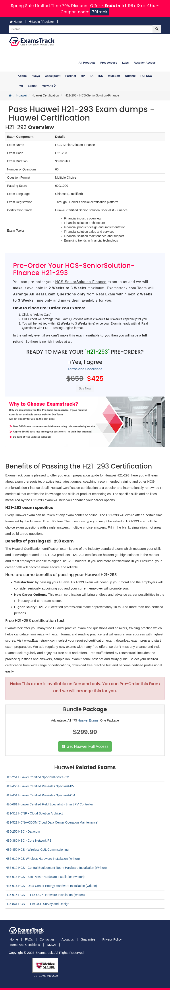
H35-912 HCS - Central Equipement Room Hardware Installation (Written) (56, 867)
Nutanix (130, 75)
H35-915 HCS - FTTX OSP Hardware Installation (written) (45, 895)
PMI (20, 85)
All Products (87, 62)
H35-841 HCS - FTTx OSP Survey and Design (37, 904)
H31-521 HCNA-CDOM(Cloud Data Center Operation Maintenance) (52, 822)
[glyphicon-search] (157, 29)
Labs (125, 62)
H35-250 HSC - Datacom (23, 831)
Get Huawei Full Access (85, 746)
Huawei (21, 95)
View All (49, 85)
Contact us (47, 939)
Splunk (32, 85)
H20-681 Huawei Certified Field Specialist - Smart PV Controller (49, 804)
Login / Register (41, 21)
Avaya (35, 75)
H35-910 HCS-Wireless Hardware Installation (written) (43, 858)
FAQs (29, 939)
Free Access (108, 62)
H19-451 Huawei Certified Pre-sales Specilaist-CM (40, 795)
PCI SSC (146, 75)
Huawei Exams (88, 720)
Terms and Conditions (85, 369)
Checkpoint (52, 75)
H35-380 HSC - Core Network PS (29, 840)
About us (68, 939)
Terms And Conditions (25, 945)
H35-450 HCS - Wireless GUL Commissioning (37, 849)
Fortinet (70, 75)
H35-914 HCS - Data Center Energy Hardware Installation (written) (51, 886)
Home (16, 21)
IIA (92, 75)
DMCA (51, 945)
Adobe (22, 75)
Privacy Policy (112, 939)
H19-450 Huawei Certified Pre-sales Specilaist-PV (40, 786)
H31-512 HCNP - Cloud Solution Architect (34, 813)
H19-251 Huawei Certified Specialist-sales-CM (37, 777)
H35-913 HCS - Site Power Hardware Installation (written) (45, 877)
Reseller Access (145, 62)
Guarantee (88, 939)
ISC (100, 75)
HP (83, 75)
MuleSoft (114, 75)
